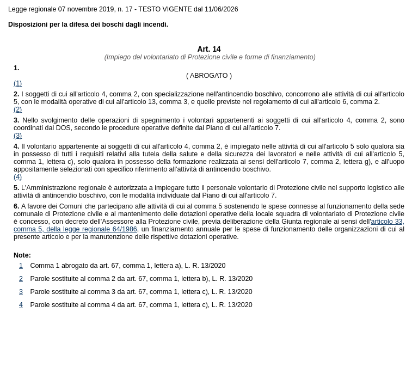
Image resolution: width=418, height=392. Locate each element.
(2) (18, 109)
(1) (18, 83)
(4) (18, 177)
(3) (18, 135)
